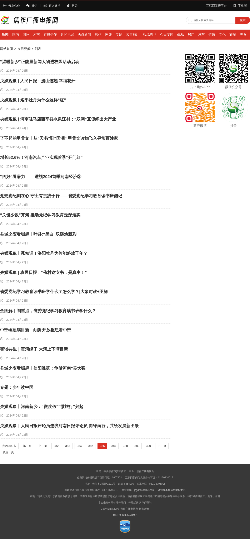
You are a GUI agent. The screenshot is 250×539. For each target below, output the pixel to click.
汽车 (201, 34)
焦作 (98, 34)
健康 (212, 34)
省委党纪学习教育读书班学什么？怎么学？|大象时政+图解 (54, 291)
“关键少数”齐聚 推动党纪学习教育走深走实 (40, 215)
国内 (15, 34)
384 (79, 446)
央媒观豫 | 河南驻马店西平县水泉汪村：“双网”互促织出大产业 (58, 119)
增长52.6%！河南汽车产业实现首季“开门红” (41, 157)
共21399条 (9, 446)
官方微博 (54, 5)
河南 (36, 34)
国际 (26, 34)
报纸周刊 (149, 34)
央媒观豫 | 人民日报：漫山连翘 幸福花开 (37, 81)
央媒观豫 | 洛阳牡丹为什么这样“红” (33, 100)
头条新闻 (84, 34)
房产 (191, 34)
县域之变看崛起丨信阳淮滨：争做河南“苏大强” (44, 368)
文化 (222, 34)
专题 (119, 34)
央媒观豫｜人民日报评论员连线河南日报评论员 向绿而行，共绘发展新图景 (69, 425)
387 (113, 446)
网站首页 (6, 49)
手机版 (242, 5)
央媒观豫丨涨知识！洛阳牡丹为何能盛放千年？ (44, 253)
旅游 (232, 34)
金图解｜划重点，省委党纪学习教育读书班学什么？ (48, 310)
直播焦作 (50, 34)
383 (67, 446)
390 (148, 446)
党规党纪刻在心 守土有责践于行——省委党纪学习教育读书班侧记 (61, 195)
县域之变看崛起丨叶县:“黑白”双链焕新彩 (38, 234)
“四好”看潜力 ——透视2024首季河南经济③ (40, 176)
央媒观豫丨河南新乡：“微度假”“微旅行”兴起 (41, 406)
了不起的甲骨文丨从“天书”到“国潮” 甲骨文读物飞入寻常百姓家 (59, 138)
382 (56, 446)
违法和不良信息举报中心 (171, 490)
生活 (180, 34)
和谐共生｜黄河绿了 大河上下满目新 (34, 349)
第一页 (27, 446)
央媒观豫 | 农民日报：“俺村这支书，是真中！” (43, 272)
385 (90, 446)
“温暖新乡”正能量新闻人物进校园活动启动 (39, 61)
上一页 (42, 446)
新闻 (5, 34)
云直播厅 (132, 34)
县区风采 (67, 34)
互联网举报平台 (216, 5)
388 (125, 446)
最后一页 (8, 452)
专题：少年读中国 (16, 387)
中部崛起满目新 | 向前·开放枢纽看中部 (35, 330)
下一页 (162, 446)
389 (136, 446)
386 (102, 446)
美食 (243, 34)
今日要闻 (167, 34)
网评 (108, 34)
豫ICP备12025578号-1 (125, 515)
